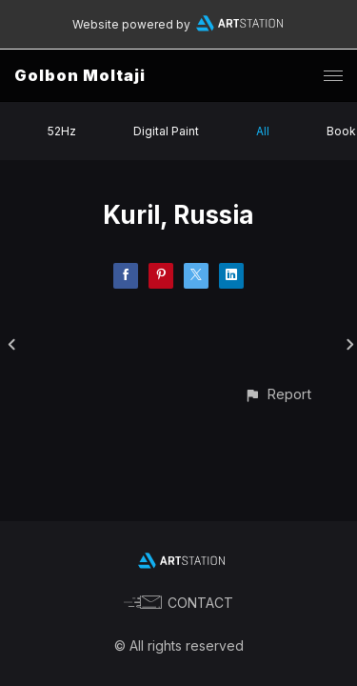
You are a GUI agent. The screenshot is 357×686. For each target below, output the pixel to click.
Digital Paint (166, 131)
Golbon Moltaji (80, 75)
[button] (277, 394)
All (262, 131)
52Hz (62, 131)
